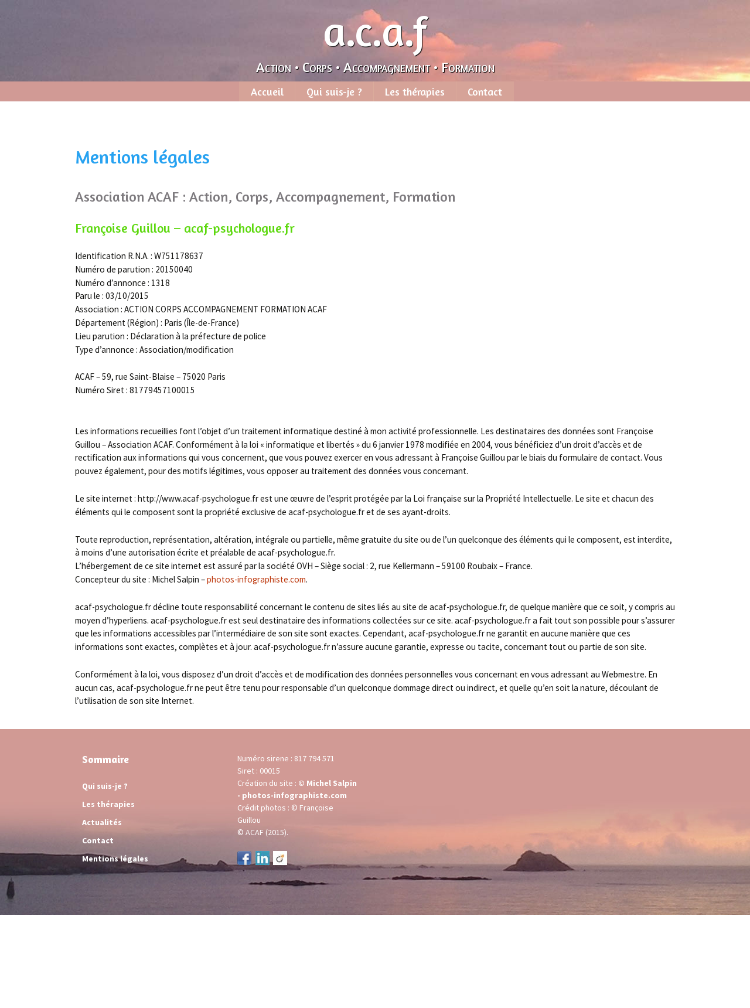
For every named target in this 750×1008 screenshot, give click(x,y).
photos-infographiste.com (256, 579)
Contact (485, 91)
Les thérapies (415, 91)
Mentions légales (115, 858)
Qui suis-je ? (334, 91)
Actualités (102, 822)
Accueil (267, 91)
